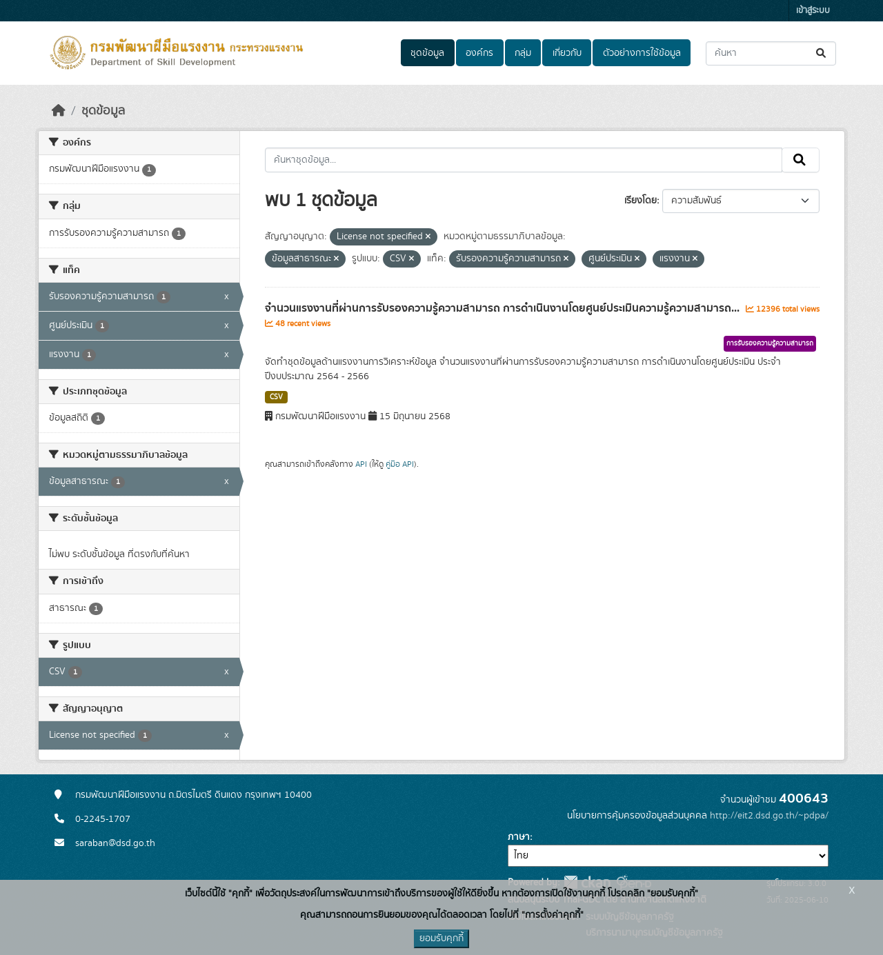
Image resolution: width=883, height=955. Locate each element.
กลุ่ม (523, 53)
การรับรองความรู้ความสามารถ (769, 343)
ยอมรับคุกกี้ (441, 938)
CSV (276, 397)
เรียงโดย (640, 201)
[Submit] (822, 53)
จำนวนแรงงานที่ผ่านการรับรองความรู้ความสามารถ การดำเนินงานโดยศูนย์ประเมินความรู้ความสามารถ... (503, 308)
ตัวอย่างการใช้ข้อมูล (642, 53)
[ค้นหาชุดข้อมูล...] (771, 53)
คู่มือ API (400, 464)
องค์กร (479, 53)
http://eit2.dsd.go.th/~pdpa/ (769, 816)
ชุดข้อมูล (427, 53)
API (361, 464)
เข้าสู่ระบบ (813, 10)
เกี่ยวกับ (567, 53)
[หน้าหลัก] (59, 111)
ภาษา (519, 837)
